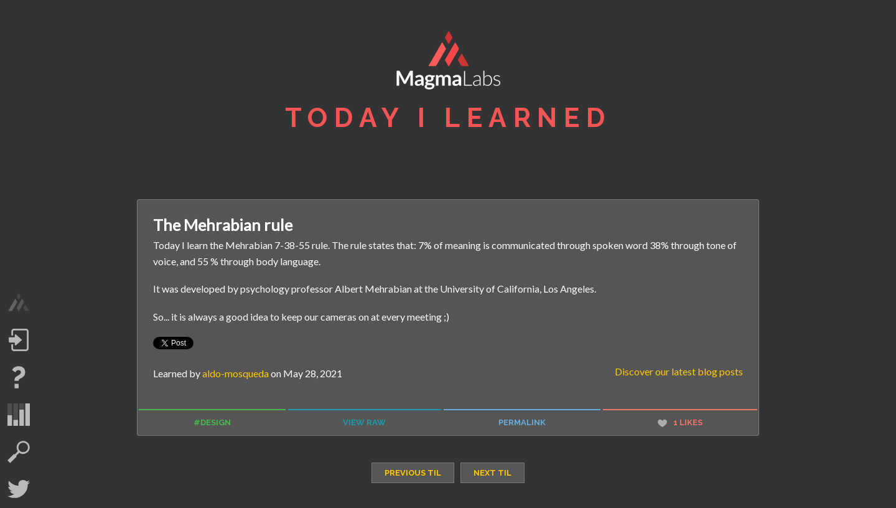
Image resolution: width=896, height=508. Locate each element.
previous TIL (413, 472)
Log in (18, 340)
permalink (522, 422)
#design (212, 422)
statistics (18, 414)
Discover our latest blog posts (679, 371)
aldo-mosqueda (235, 373)
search (18, 452)
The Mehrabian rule (222, 224)
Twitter (18, 489)
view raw (364, 422)
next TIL (492, 472)
